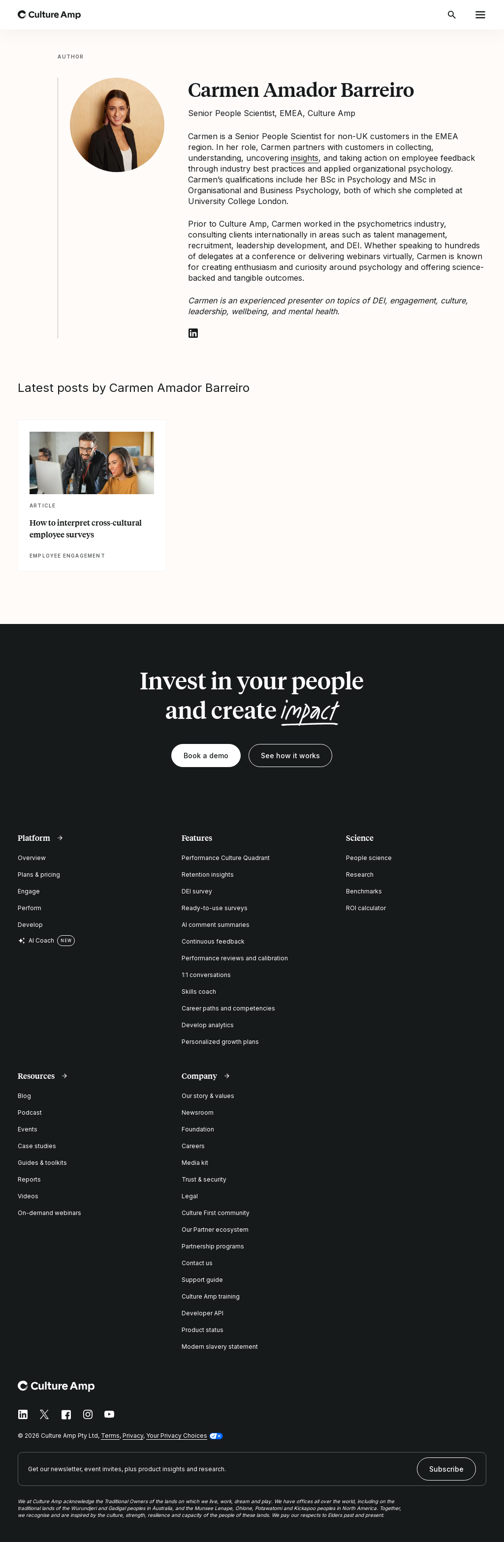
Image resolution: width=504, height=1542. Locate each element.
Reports (29, 1179)
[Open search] (453, 15)
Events (27, 1129)
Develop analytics (208, 1025)
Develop (30, 924)
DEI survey (197, 891)
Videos (28, 1196)
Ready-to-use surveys (215, 908)
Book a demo (206, 755)
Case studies (37, 1146)
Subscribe (446, 1469)
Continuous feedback (213, 941)
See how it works (290, 755)
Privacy (133, 1435)
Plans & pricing (39, 874)
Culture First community (216, 1212)
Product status (202, 1330)
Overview (32, 857)
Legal (190, 1196)
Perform (29, 908)
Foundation (198, 1129)
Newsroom (198, 1112)
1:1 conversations (206, 975)
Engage (29, 891)
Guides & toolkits (42, 1162)
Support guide (202, 1279)
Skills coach (199, 991)
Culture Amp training (211, 1296)
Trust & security (204, 1179)
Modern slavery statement (220, 1346)
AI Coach (36, 941)
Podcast (30, 1112)
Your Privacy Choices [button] (176, 1435)
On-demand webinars (49, 1212)
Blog (24, 1095)
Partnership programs (213, 1246)
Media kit (195, 1162)
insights (304, 158)
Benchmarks (364, 891)
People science (369, 857)
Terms (110, 1435)
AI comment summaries (216, 924)
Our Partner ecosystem (215, 1229)
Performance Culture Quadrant (226, 857)
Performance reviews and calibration (235, 958)
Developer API (202, 1313)
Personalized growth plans (220, 1041)
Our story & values (208, 1095)
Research (360, 874)
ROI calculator (366, 908)
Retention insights (208, 874)
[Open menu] (480, 15)
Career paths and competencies (228, 1008)
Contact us (197, 1263)
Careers (193, 1146)
